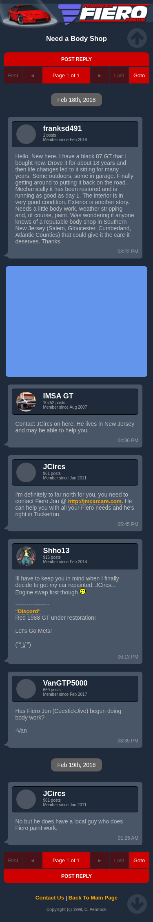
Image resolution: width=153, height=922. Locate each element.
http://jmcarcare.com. (95, 501)
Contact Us (49, 898)
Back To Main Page (93, 898)
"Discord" (27, 611)
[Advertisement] (76, 321)
